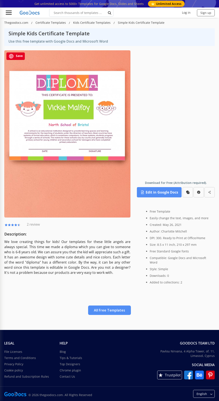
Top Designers (70, 364)
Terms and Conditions (20, 358)
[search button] (110, 12)
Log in (186, 12)
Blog (63, 352)
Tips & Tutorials (71, 358)
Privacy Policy (13, 364)
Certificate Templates (51, 23)
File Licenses (13, 352)
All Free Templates (109, 310)
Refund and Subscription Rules (26, 376)
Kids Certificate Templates (92, 23)
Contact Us (67, 376)
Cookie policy (13, 370)
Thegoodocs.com (16, 23)
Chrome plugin (70, 370)
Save (16, 56)
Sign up (205, 13)
